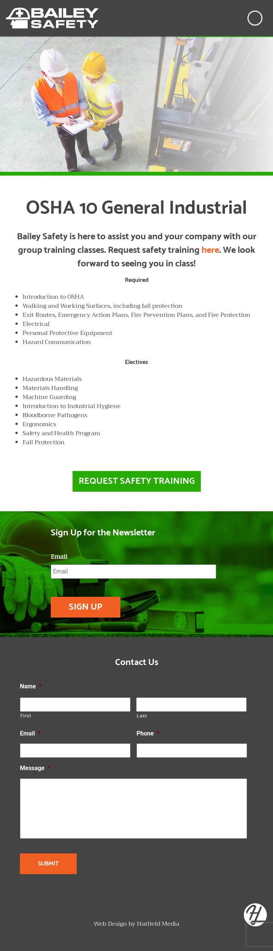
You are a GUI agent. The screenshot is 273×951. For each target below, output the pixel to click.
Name (31, 686)
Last (141, 716)
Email (59, 557)
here (210, 250)
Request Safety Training (137, 481)
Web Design (110, 924)
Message (35, 768)
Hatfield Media (158, 924)
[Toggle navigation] (255, 18)
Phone (147, 733)
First (25, 716)
